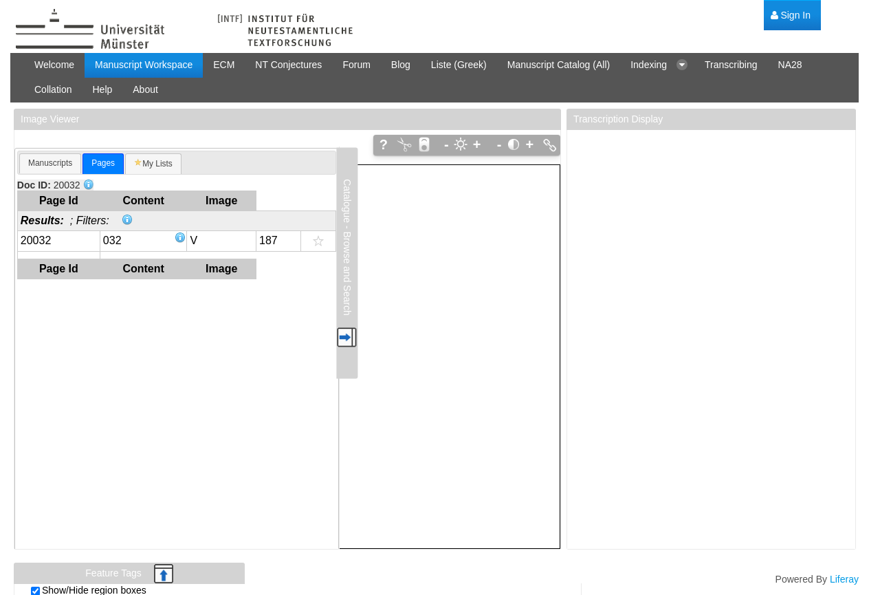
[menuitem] (790, 15)
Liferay (844, 579)
